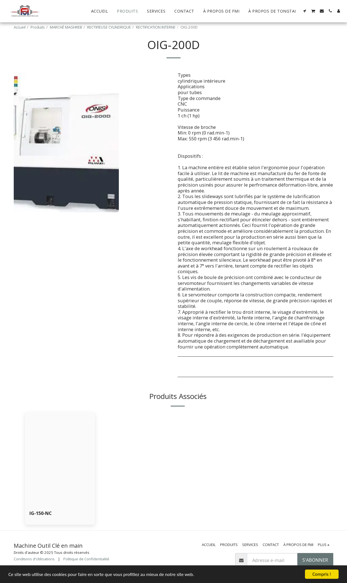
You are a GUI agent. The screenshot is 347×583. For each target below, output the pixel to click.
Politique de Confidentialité (86, 558)
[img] (60, 458)
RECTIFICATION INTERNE (155, 27)
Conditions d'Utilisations (34, 558)
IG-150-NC (40, 513)
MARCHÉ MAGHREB (66, 27)
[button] (305, 11)
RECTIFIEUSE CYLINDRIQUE (109, 27)
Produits (38, 27)
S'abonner (315, 560)
